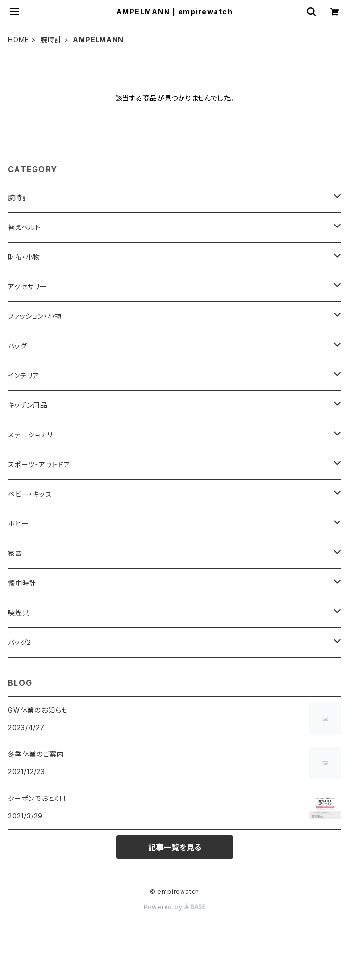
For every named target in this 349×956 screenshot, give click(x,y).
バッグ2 (19, 642)
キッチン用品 (28, 405)
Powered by (175, 907)
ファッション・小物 (35, 316)
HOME (18, 39)
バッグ (17, 346)
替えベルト (24, 227)
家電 (15, 553)
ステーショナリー (34, 435)
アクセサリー (27, 286)
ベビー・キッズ (30, 494)
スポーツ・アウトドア (39, 464)
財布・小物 (24, 257)
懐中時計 (22, 583)
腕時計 (51, 39)
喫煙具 (18, 612)
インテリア (23, 375)
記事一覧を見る (174, 847)
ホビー (18, 524)
